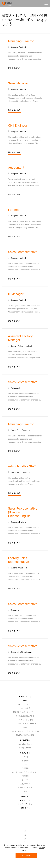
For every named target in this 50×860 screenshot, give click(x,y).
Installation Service (25, 744)
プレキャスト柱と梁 (25, 720)
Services (25, 740)
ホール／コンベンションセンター (25, 772)
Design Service (25, 748)
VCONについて (25, 697)
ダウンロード (25, 800)
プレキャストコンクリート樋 (25, 724)
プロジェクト (25, 753)
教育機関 (25, 761)
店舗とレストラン (25, 787)
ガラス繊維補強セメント (25, 716)
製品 (25, 700)
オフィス (25, 780)
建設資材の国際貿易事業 (25, 735)
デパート (25, 757)
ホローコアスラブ (25, 704)
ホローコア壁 (25, 708)
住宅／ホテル (25, 784)
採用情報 (25, 796)
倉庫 (25, 791)
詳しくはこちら (14, 68)
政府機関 (25, 768)
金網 (25, 727)
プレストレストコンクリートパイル (25, 731)
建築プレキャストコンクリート (25, 712)
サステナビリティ (25, 804)
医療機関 (25, 776)
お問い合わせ (25, 808)
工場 (25, 764)
